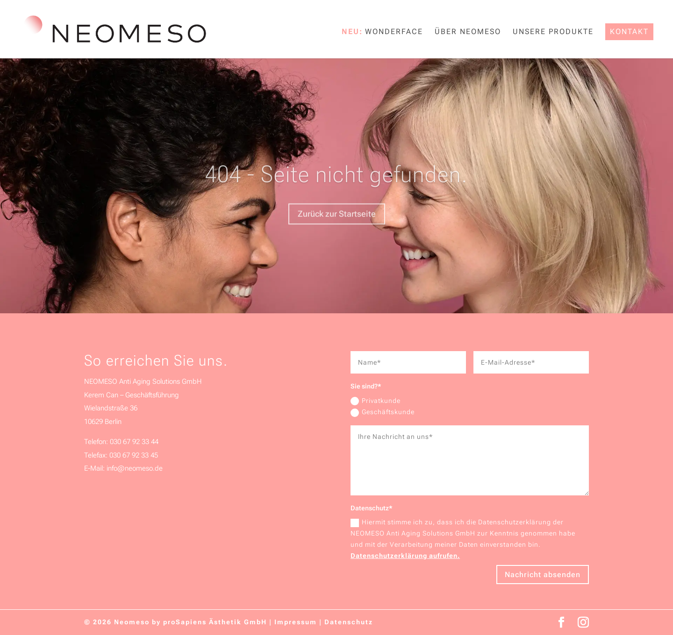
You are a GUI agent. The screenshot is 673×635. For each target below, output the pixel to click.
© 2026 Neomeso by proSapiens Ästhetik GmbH (175, 622)
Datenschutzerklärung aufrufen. (405, 555)
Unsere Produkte (553, 32)
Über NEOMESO (468, 32)
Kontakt (629, 31)
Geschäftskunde (383, 412)
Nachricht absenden (542, 574)
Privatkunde (376, 401)
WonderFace (394, 32)
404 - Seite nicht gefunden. (336, 185)
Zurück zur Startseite (337, 225)
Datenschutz (348, 622)
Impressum (295, 622)
